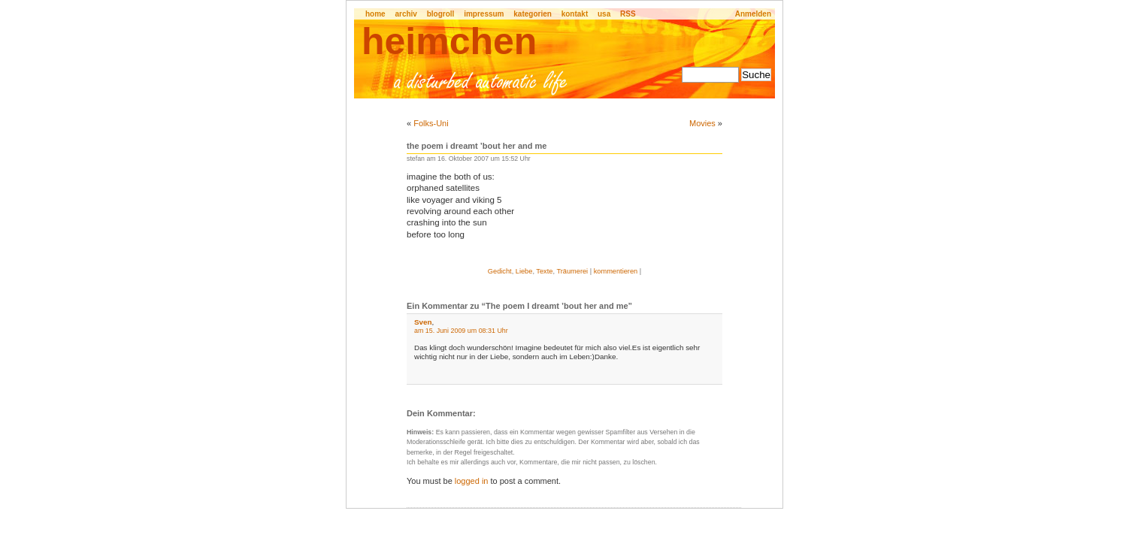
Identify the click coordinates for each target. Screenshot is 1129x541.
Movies (702, 123)
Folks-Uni (430, 123)
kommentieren (616, 271)
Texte (544, 271)
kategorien (532, 14)
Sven (423, 322)
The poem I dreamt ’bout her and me (476, 145)
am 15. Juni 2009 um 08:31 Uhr (461, 330)
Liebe (524, 271)
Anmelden (753, 14)
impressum (484, 14)
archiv (405, 14)
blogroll (441, 14)
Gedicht (500, 271)
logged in (472, 480)
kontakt (575, 14)
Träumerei (572, 271)
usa (604, 14)
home (375, 14)
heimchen (449, 41)
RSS (628, 14)
